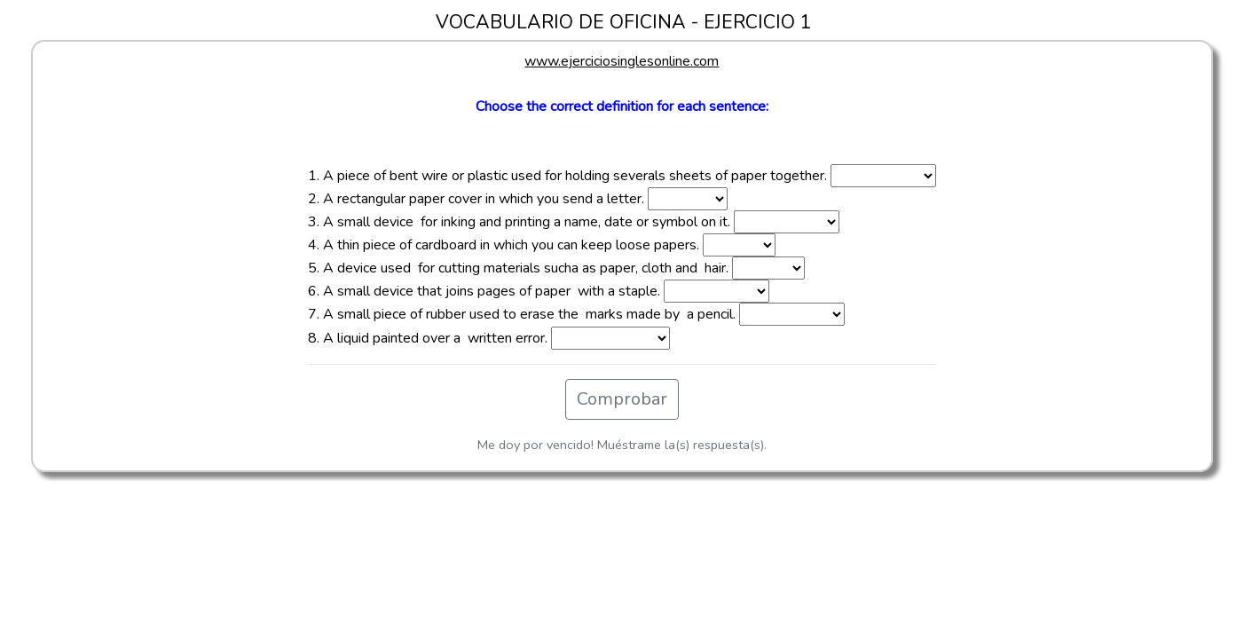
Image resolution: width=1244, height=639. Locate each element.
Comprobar (622, 399)
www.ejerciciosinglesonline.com (621, 61)
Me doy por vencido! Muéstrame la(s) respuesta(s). (622, 445)
